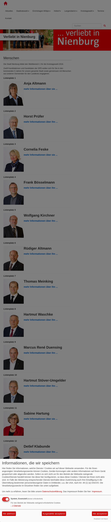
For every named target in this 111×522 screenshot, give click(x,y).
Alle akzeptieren (100, 514)
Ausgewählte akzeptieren (54, 514)
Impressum (97, 491)
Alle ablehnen (9, 514)
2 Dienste (16, 506)
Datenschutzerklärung (52, 491)
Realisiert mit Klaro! (101, 519)
